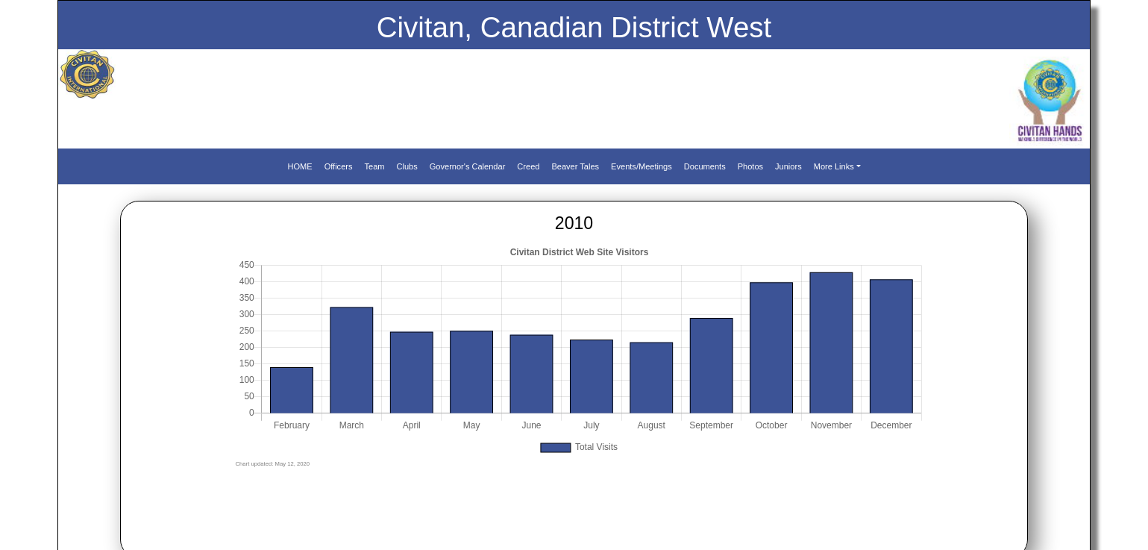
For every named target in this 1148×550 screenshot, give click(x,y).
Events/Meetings (641, 166)
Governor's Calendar (468, 166)
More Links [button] (834, 166)
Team (374, 166)
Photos (750, 166)
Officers (338, 166)
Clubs (407, 166)
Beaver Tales (575, 166)
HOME (299, 166)
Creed (528, 166)
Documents (705, 166)
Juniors (788, 166)
